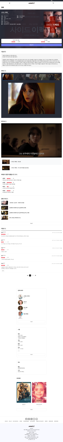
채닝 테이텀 (19, 24)
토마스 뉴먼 (20, 345)
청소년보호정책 (32, 421)
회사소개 (10, 421)
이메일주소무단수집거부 (40, 421)
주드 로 (5, 24)
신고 (61, 232)
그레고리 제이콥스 (21, 338)
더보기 (31, 223)
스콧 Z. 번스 (20, 335)
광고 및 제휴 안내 (15, 421)
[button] (59, 77)
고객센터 (20, 421)
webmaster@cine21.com (33, 438)
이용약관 (46, 421)
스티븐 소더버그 (6, 22)
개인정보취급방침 (26, 421)
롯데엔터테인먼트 (21, 368)
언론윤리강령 (51, 421)
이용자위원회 (56, 421)
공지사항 (6, 421)
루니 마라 (11, 24)
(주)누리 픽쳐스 (21, 371)
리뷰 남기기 (31, 44)
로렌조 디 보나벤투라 (22, 336)
